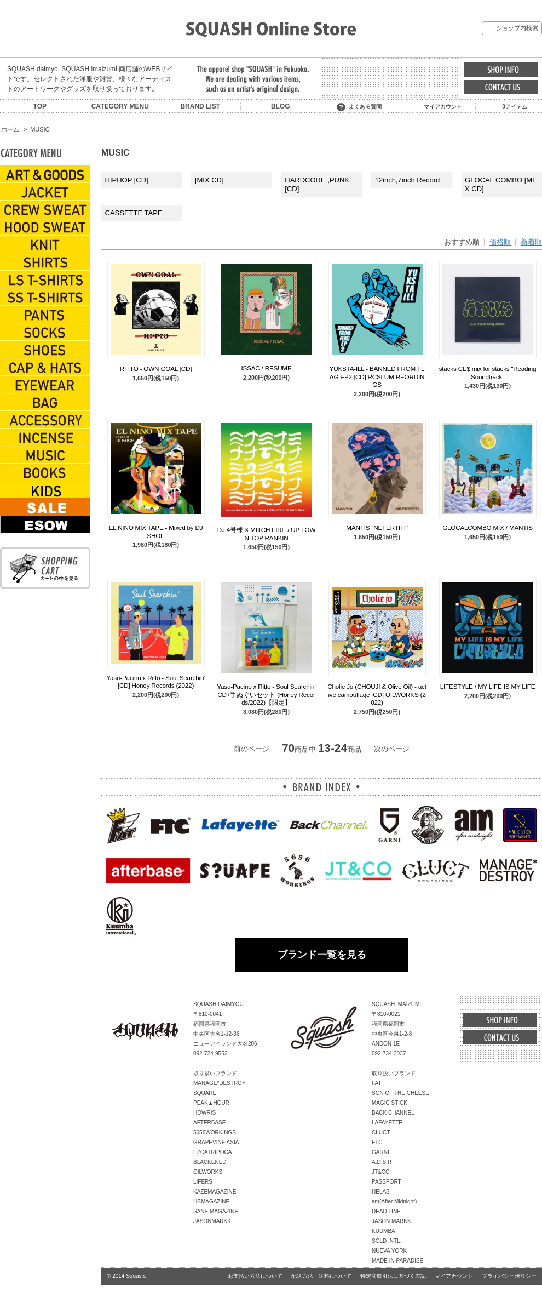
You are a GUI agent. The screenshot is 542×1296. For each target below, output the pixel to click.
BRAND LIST (200, 106)
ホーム (10, 129)
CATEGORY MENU (120, 106)
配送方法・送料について (321, 1276)
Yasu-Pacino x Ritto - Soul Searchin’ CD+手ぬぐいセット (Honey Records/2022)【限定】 (266, 694)
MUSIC (39, 129)
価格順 (500, 242)
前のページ (251, 749)
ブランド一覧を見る (322, 954)
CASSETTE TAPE (134, 213)
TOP (40, 106)
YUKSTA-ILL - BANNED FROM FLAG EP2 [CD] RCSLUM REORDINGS (377, 376)
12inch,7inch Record (407, 180)
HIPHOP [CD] (126, 180)
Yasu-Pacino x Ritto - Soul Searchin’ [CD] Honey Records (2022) (155, 681)
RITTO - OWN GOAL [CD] (156, 368)
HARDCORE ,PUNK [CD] (317, 184)
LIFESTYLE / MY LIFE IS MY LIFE (487, 686)
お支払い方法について (255, 1276)
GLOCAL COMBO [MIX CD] (499, 184)
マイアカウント (443, 107)
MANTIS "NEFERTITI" (376, 527)
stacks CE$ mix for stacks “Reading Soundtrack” (488, 372)
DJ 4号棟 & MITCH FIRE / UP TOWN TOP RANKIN (266, 533)
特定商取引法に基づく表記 (393, 1276)
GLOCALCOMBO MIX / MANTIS (487, 527)
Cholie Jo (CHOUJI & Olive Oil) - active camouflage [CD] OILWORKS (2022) (376, 694)
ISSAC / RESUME (266, 368)
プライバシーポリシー (509, 1276)
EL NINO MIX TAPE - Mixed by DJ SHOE (156, 531)
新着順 (531, 242)
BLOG (280, 106)
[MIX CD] (209, 180)
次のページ (392, 749)
